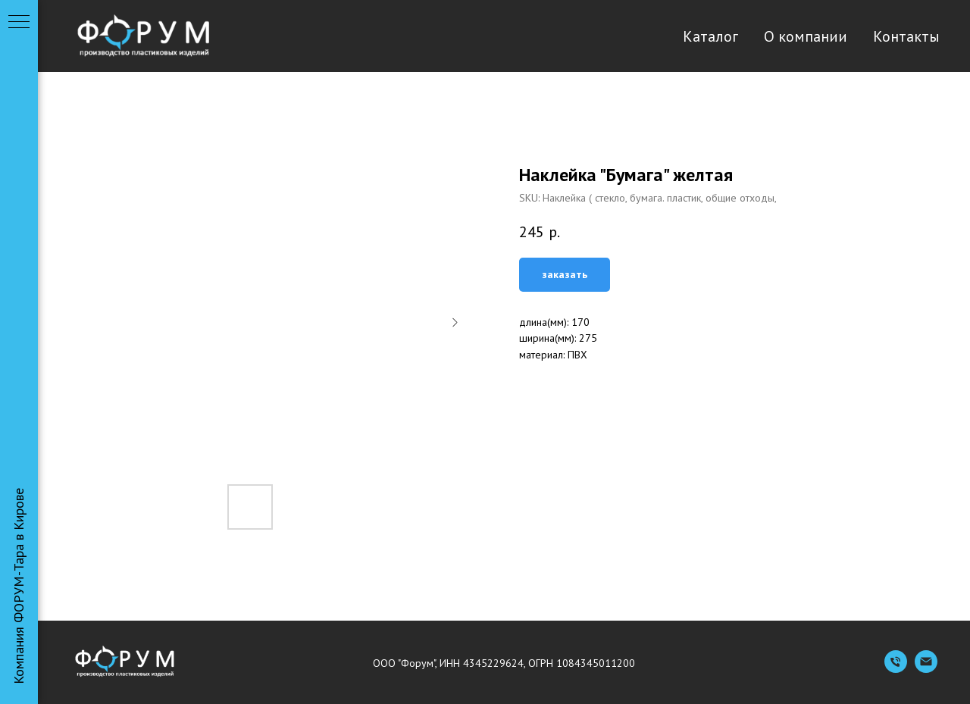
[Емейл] (926, 668)
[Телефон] (895, 668)
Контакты (906, 36)
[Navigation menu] (19, 22)
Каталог (710, 36)
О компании (805, 36)
